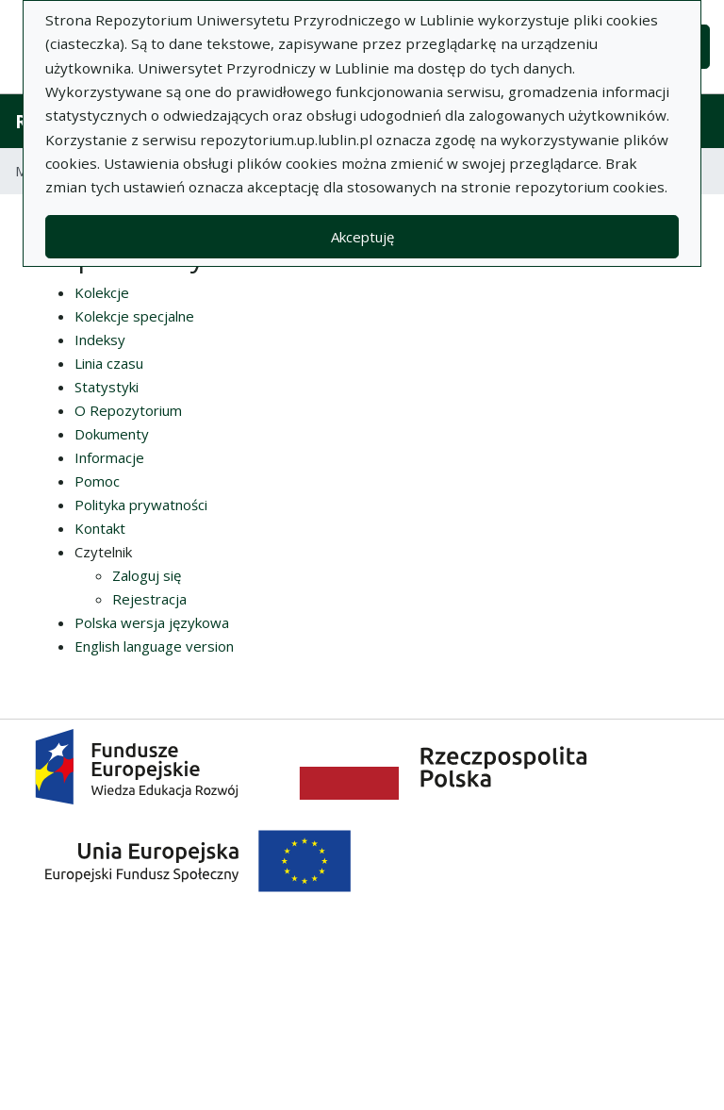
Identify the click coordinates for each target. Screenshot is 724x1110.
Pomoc (97, 481)
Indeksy (99, 339)
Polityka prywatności (140, 504)
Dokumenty (111, 433)
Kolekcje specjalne (134, 315)
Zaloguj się (146, 575)
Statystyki (106, 386)
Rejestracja (149, 598)
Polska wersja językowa (151, 622)
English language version (154, 646)
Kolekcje (101, 292)
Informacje (109, 457)
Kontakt (99, 528)
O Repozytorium (128, 410)
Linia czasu (108, 363)
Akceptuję (362, 236)
